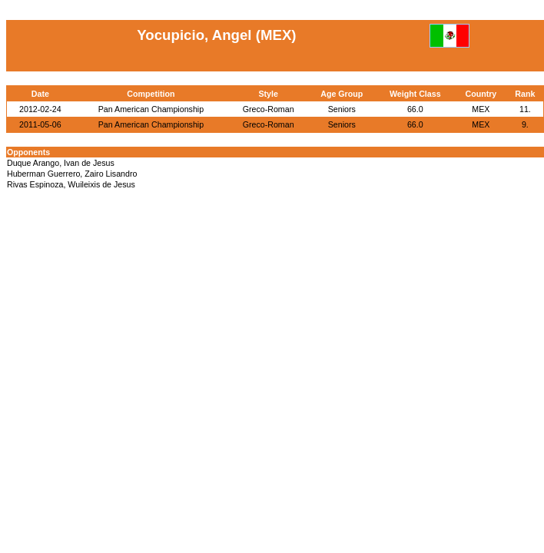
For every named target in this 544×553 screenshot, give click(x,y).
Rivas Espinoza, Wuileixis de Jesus (71, 184)
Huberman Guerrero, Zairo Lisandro (72, 173)
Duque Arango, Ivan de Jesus (60, 162)
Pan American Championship (151, 109)
